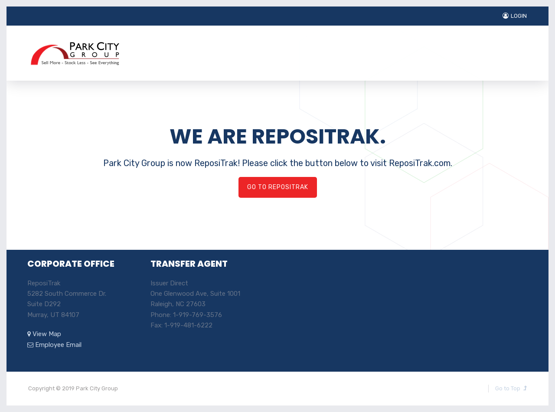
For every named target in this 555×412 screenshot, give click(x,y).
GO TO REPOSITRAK (277, 187)
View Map (44, 334)
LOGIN (515, 16)
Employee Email (54, 345)
